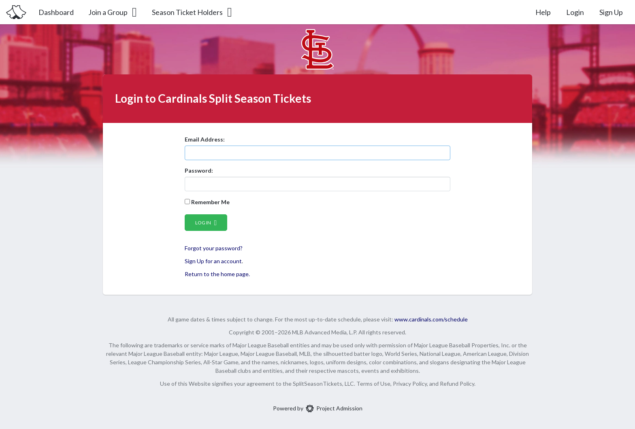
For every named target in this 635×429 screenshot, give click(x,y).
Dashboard (56, 12)
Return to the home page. (217, 274)
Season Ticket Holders (192, 12)
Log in (206, 222)
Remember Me (207, 202)
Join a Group (113, 12)
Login (575, 12)
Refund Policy (457, 383)
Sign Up (611, 12)
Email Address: (205, 139)
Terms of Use (373, 383)
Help (543, 12)
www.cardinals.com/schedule (431, 319)
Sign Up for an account (213, 261)
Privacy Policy (410, 383)
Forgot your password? (214, 248)
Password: (199, 170)
